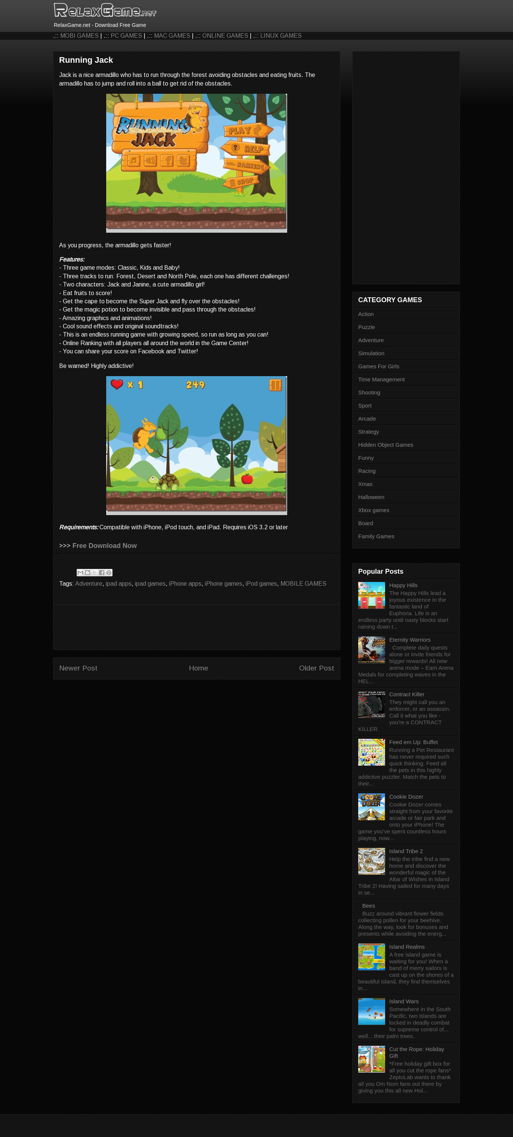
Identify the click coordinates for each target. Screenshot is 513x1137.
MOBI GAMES (79, 35)
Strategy (368, 431)
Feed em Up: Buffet (413, 742)
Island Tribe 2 (406, 851)
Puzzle (366, 327)
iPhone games (223, 583)
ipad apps (119, 583)
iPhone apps (185, 583)
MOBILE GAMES (303, 583)
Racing (367, 471)
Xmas (365, 484)
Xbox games (373, 510)
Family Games (376, 536)
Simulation (371, 353)
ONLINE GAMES (225, 35)
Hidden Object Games (386, 445)
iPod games (261, 583)
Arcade (367, 418)
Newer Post (78, 668)
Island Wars (404, 1001)
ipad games (150, 583)
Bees (368, 905)
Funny (366, 458)
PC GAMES (126, 35)
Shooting (369, 392)
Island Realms (407, 947)
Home (198, 668)
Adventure (88, 583)
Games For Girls (378, 366)
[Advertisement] (197, 627)
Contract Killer (406, 694)
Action (366, 314)
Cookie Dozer (406, 796)
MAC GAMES (172, 35)
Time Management (381, 379)
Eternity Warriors (410, 639)
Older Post (316, 668)
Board (365, 523)
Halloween (371, 497)
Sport (365, 405)
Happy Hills (403, 585)
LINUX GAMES (281, 35)
